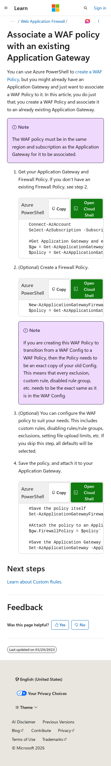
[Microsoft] (55, 8)
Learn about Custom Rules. (34, 581)
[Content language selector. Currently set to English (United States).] (39, 679)
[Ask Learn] (88, 21)
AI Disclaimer (24, 722)
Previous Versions (58, 722)
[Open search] (85, 8)
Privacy (64, 730)
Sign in (100, 8)
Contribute (41, 730)
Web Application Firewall (43, 21)
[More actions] (99, 21)
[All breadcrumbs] (12, 21)
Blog (16, 730)
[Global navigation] (6, 8)
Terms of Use (23, 739)
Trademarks (52, 739)
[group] (61, 239)
